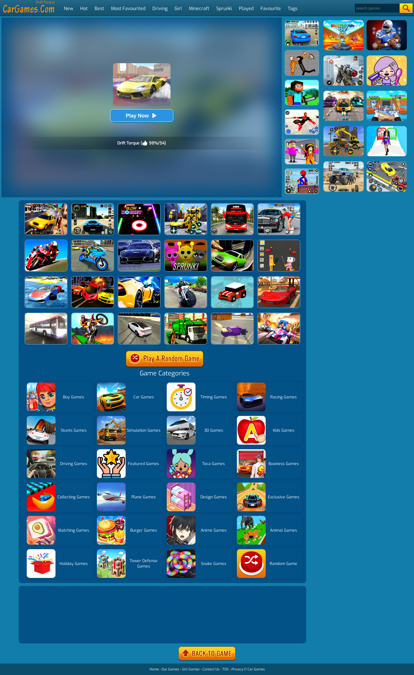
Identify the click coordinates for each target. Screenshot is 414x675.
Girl (178, 8)
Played (246, 8)
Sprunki (224, 8)
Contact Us (210, 669)
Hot (84, 8)
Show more (39, 632)
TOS (225, 669)
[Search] (376, 8)
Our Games (170, 669)
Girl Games (191, 669)
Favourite (270, 8)
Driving (160, 8)
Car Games (256, 669)
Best (99, 8)
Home (154, 669)
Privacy (237, 669)
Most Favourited (128, 8)
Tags (293, 8)
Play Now (141, 115)
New (68, 8)
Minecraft (199, 8)
